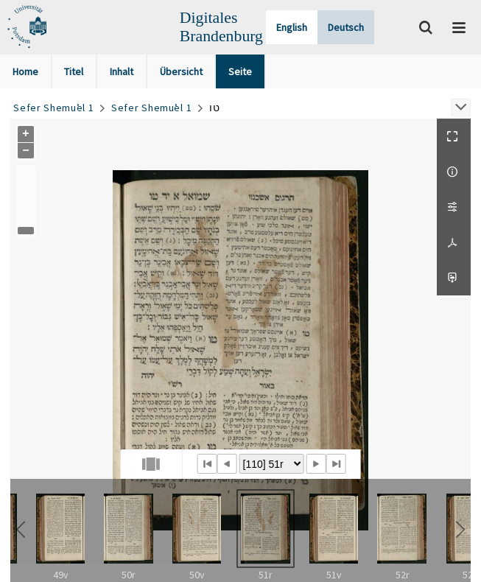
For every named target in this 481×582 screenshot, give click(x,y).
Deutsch (346, 27)
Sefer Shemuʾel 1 (53, 107)
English (291, 27)
